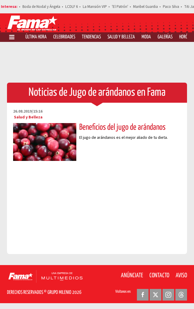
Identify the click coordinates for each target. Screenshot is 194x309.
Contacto (159, 275)
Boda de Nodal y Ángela (41, 6)
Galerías (165, 37)
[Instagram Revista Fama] (168, 295)
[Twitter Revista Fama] (155, 295)
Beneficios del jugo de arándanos (122, 127)
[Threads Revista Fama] (181, 295)
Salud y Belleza (121, 37)
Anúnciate (132, 275)
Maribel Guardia (145, 6)
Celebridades (64, 37)
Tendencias (91, 37)
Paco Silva (171, 6)
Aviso (181, 275)
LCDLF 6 (71, 6)
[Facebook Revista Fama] (143, 295)
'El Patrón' (120, 6)
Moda (146, 37)
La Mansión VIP (95, 6)
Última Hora (36, 37)
